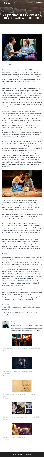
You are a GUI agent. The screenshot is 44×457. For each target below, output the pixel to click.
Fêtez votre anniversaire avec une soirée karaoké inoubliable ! (21, 417)
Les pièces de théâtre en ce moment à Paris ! (16, 437)
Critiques (6, 304)
